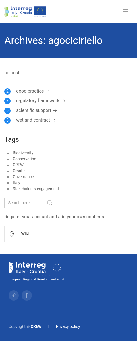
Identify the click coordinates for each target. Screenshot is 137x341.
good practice (33, 91)
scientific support (37, 110)
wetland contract (36, 120)
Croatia (19, 171)
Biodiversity (23, 153)
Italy (16, 182)
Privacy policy (68, 326)
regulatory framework (41, 100)
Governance (23, 176)
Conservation (24, 159)
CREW (18, 165)
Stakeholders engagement (36, 188)
